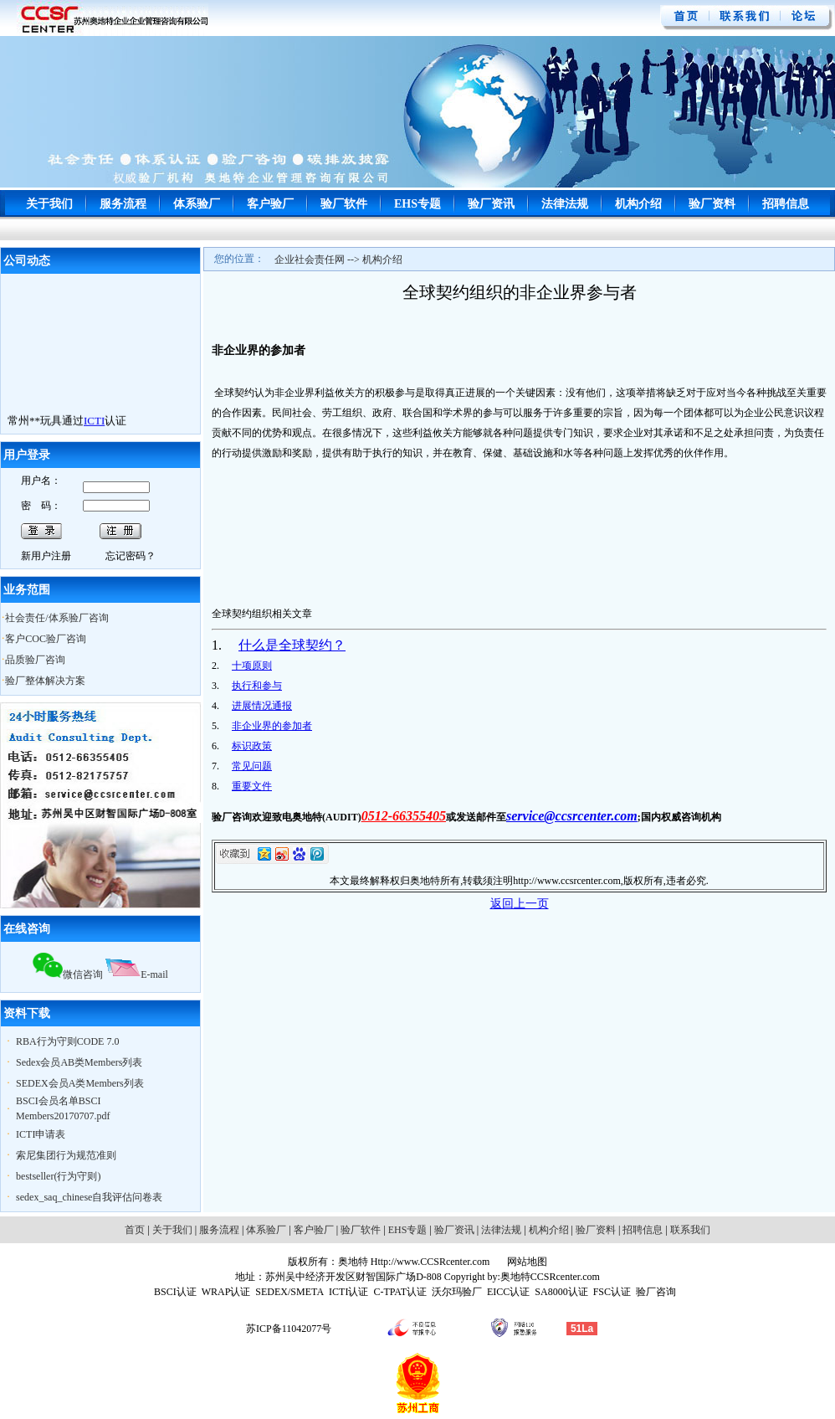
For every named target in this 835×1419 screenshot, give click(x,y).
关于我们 (49, 204)
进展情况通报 (262, 706)
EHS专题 (417, 204)
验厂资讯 (491, 204)
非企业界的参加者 (272, 726)
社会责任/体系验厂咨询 (56, 618)
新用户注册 (46, 556)
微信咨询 (68, 974)
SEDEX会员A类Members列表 (80, 1083)
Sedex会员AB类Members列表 (79, 1062)
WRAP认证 (226, 1292)
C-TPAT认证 (400, 1292)
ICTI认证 (348, 1292)
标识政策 (252, 746)
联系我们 (690, 1230)
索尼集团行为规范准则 (66, 1155)
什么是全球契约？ (292, 645)
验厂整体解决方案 (45, 680)
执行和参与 (257, 686)
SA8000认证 (561, 1292)
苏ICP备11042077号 (288, 1328)
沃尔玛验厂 (457, 1292)
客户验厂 (270, 204)
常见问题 (252, 766)
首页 (135, 1230)
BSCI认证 (175, 1292)
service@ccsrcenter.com (572, 816)
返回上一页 (519, 903)
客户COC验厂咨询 (45, 639)
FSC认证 (612, 1292)
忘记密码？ (130, 556)
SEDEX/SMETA (289, 1292)
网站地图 (526, 1261)
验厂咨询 (656, 1292)
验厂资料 (712, 204)
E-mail (136, 974)
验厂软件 (343, 204)
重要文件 (252, 786)
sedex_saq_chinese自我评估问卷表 (89, 1197)
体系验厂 (196, 204)
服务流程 (123, 204)
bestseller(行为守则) (58, 1176)
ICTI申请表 (40, 1134)
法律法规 (564, 204)
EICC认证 (508, 1292)
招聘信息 (785, 204)
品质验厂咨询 (35, 660)
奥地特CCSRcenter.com (550, 1277)
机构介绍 (638, 204)
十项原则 (252, 665)
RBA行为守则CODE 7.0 (67, 1041)
